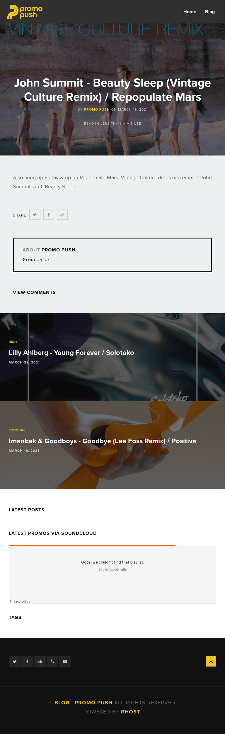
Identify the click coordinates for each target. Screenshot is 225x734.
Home (189, 12)
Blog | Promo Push (84, 702)
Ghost (130, 711)
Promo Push (97, 109)
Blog (210, 12)
